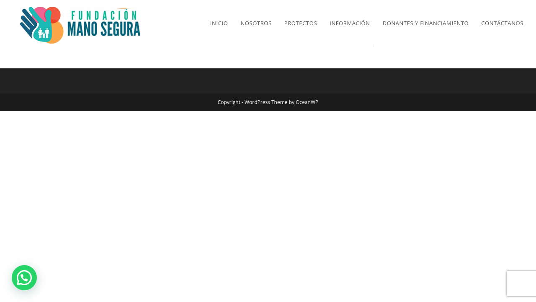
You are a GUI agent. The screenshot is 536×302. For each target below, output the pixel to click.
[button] (24, 277)
